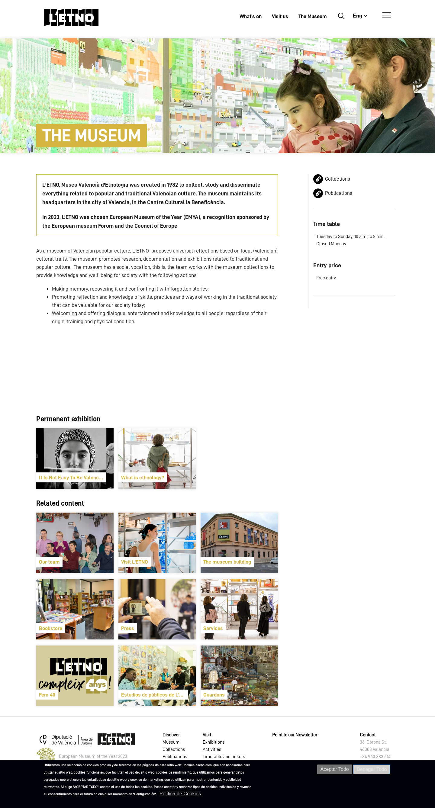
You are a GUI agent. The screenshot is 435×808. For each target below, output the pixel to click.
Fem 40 (47, 694)
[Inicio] (71, 17)
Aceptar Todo (335, 769)
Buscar (341, 15)
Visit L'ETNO (134, 562)
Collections (337, 179)
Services (213, 628)
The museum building (227, 562)
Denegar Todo (371, 769)
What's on (251, 16)
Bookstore (50, 628)
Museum (171, 742)
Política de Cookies (180, 793)
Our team (49, 562)
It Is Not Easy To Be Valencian (72, 477)
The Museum (312, 16)
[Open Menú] (386, 15)
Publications (338, 193)
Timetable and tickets (224, 756)
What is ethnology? (142, 477)
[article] (75, 458)
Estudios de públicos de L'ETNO (154, 694)
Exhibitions (213, 742)
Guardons (214, 694)
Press (127, 628)
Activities (212, 749)
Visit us (280, 16)
